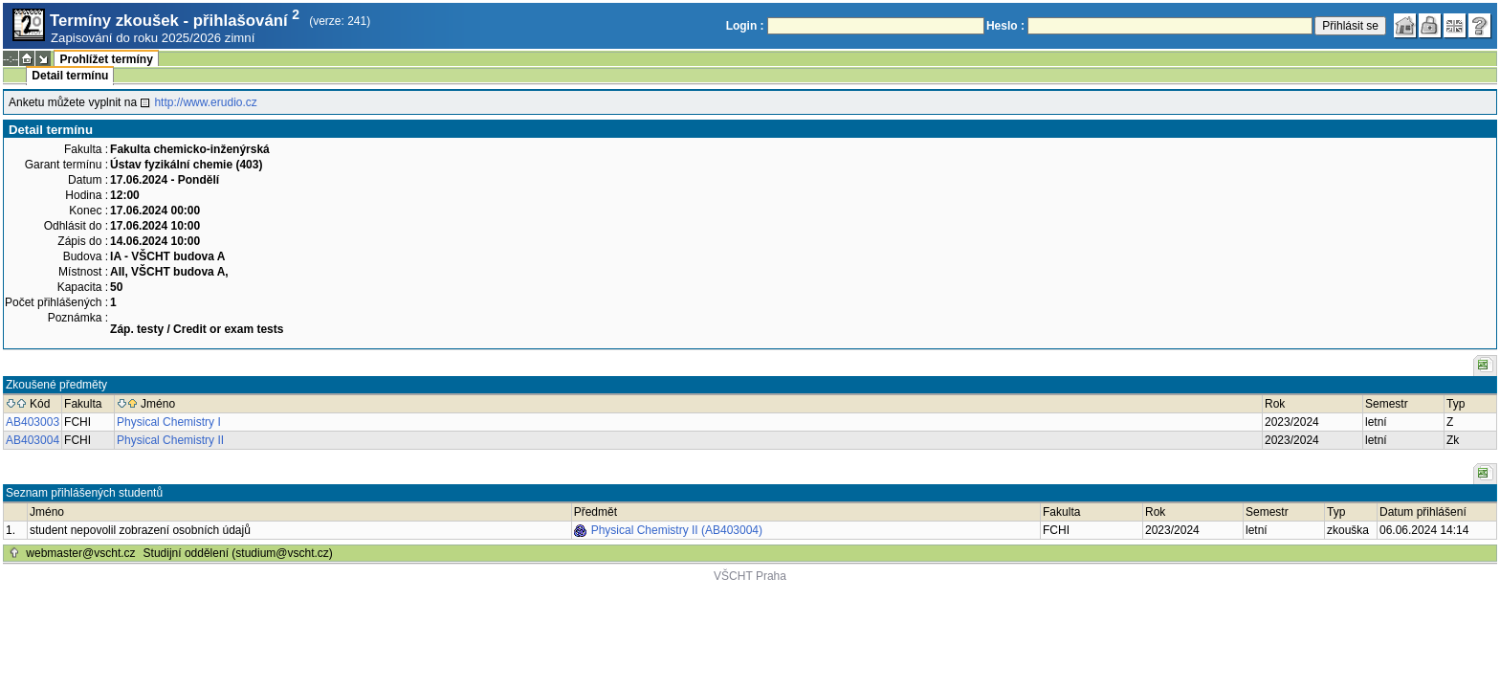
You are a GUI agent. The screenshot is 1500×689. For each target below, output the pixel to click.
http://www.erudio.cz (205, 102)
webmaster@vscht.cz (80, 553)
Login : (745, 26)
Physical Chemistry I (169, 422)
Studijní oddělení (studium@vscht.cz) (238, 553)
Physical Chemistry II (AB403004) (676, 530)
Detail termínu (70, 75)
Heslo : (1005, 26)
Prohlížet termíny (105, 59)
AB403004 (32, 440)
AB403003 (32, 422)
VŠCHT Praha (750, 576)
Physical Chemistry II (170, 440)
